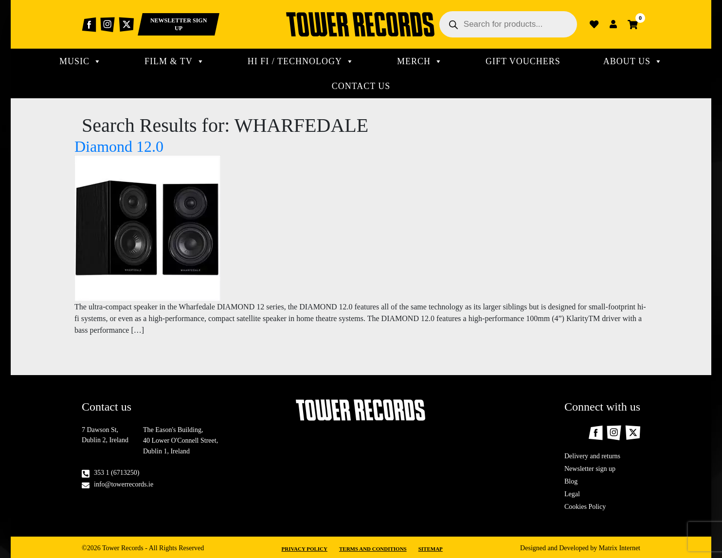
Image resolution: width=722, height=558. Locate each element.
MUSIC (80, 61)
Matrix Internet (619, 548)
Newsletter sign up (589, 468)
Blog (571, 481)
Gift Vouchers (523, 61)
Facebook (89, 24)
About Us (633, 61)
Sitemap (430, 549)
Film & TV (174, 61)
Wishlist (594, 24)
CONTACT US (361, 86)
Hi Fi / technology (301, 61)
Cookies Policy (585, 506)
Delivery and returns (592, 456)
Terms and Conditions (373, 549)
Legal (572, 494)
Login (613, 24)
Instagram (107, 24)
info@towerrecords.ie (123, 484)
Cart (633, 24)
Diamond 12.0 (118, 146)
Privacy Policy (304, 549)
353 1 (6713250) (116, 472)
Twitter (126, 24)
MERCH (420, 61)
